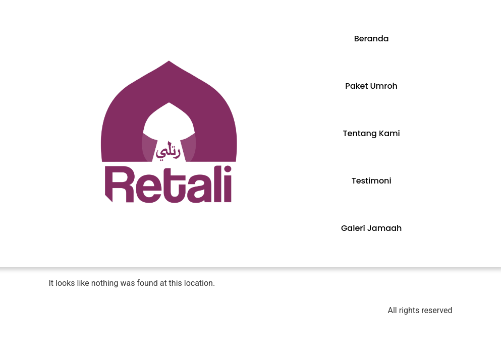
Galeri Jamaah (371, 228)
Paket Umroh (371, 86)
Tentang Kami (371, 133)
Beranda (371, 38)
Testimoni (372, 181)
